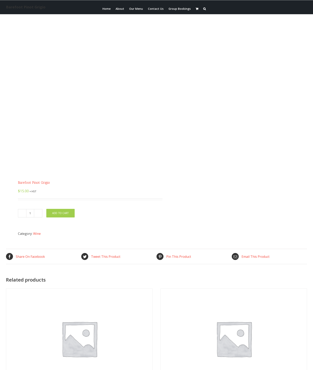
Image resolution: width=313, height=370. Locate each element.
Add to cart (60, 213)
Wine (37, 233)
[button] (204, 8)
